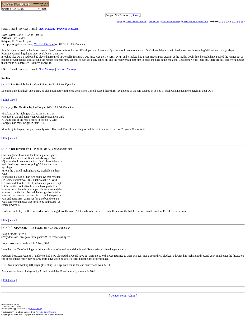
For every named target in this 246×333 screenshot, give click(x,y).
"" (44, 44)
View (12, 99)
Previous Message (66, 69)
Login (119, 21)
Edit (5, 99)
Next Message (47, 69)
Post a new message (171, 21)
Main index (154, 21)
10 (242, 21)
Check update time (199, 21)
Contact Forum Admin (136, 21)
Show (135, 15)
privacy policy (35, 308)
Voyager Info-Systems (46, 312)
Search (186, 21)
